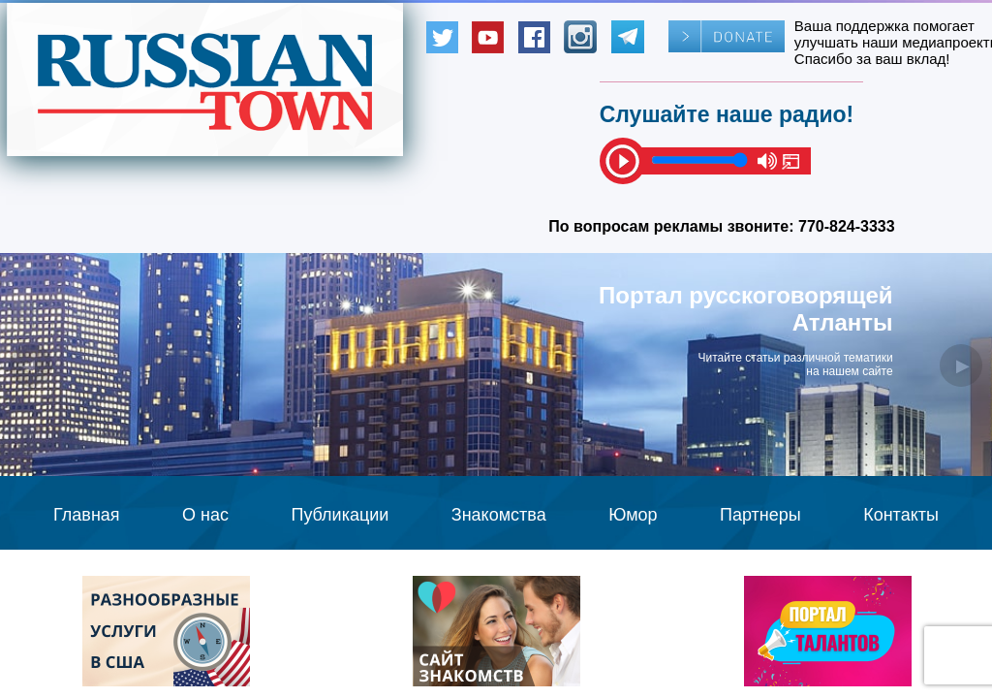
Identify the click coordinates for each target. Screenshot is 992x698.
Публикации (339, 514)
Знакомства (498, 514)
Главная (86, 514)
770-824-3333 (846, 226)
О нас (205, 514)
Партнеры (760, 514)
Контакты (901, 514)
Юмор (632, 514)
